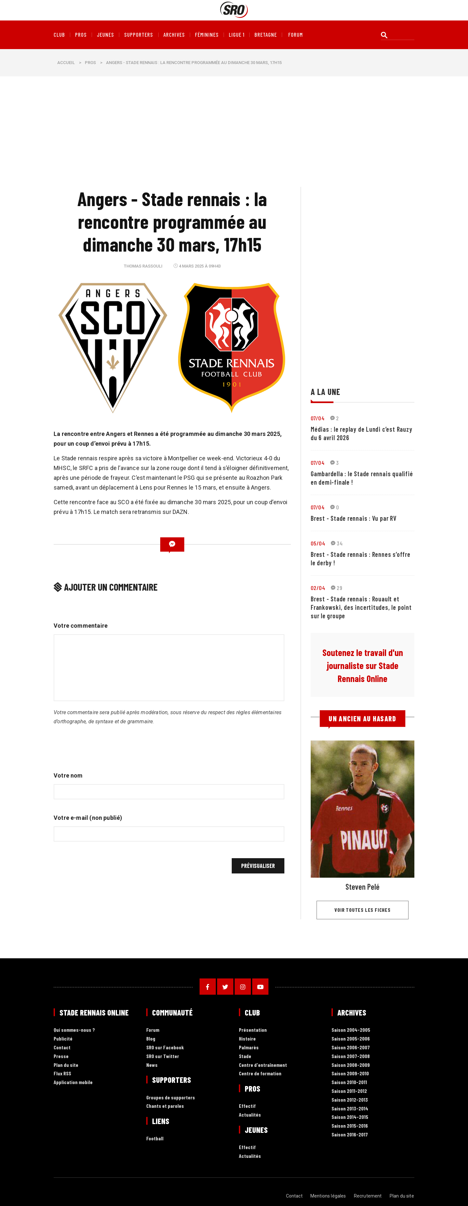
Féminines (207, 35)
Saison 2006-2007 (351, 1047)
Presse (61, 1056)
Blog (150, 1039)
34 (337, 543)
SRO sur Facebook (165, 1047)
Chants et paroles (165, 1106)
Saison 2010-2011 (349, 1082)
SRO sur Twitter (162, 1056)
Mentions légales (328, 1196)
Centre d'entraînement (263, 1065)
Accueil (66, 62)
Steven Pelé (362, 886)
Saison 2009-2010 (350, 1073)
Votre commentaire (81, 625)
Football (154, 1138)
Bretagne (265, 35)
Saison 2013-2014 (350, 1109)
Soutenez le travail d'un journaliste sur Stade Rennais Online (362, 665)
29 (336, 587)
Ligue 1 (236, 35)
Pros (81, 35)
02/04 (318, 587)
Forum (152, 1030)
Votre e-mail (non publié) (88, 817)
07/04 (317, 418)
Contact (62, 1047)
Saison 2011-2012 (349, 1091)
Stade (245, 1056)
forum (295, 35)
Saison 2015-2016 (350, 1126)
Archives (174, 35)
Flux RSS (62, 1073)
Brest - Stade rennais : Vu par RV (353, 518)
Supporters (138, 35)
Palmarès (249, 1047)
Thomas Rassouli (143, 266)
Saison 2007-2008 (351, 1056)
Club (59, 35)
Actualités (250, 1115)
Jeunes (105, 35)
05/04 (318, 543)
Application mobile (73, 1082)
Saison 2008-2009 (351, 1065)
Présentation (253, 1030)
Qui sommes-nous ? (74, 1030)
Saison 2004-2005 (351, 1030)
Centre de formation (260, 1073)
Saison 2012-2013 (350, 1100)
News (152, 1065)
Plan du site (66, 1065)
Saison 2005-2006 (351, 1039)
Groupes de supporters (170, 1097)
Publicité (63, 1039)
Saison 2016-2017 (350, 1135)
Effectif (247, 1106)
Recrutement (368, 1196)
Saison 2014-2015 (350, 1117)
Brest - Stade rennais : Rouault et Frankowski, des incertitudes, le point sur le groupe (361, 607)
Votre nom (68, 775)
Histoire (247, 1039)
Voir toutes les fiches (362, 910)
